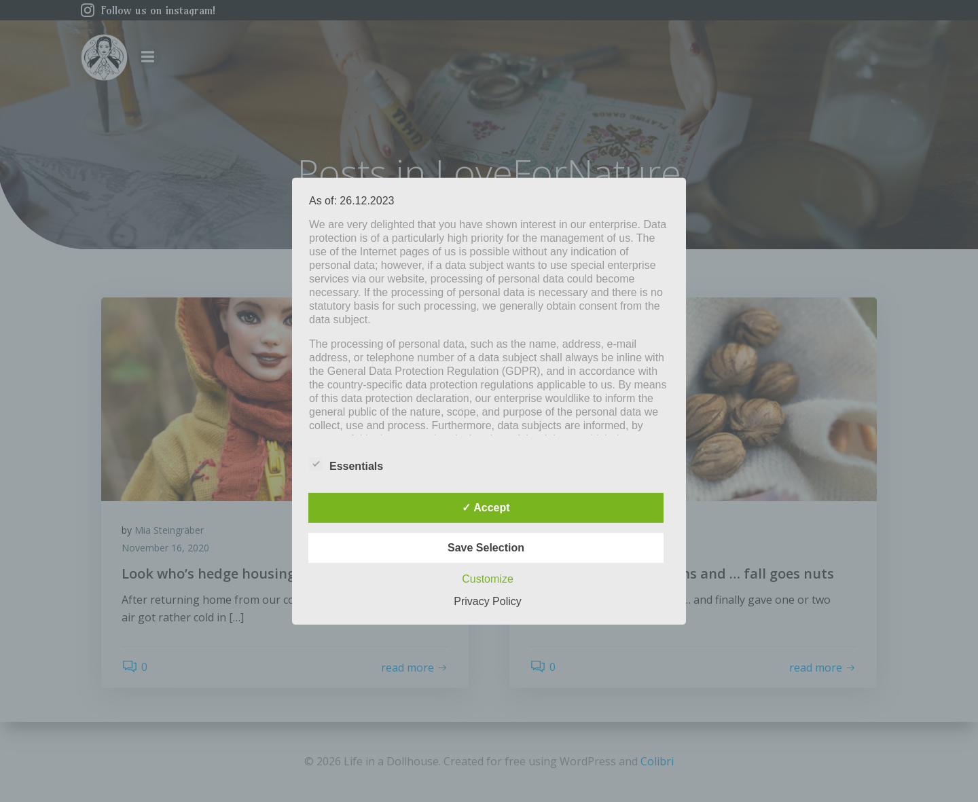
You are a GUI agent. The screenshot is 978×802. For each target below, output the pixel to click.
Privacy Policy (488, 601)
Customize (487, 579)
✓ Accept (485, 507)
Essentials (346, 464)
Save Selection (486, 547)
